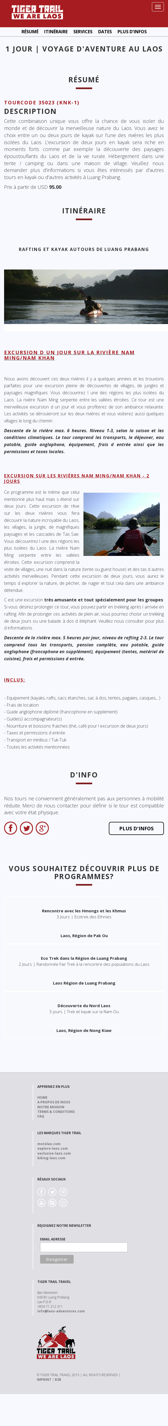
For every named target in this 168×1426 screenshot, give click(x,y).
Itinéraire (56, 32)
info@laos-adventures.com (61, 1311)
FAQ (40, 1116)
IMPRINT (44, 1379)
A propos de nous (53, 1102)
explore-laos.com (52, 1148)
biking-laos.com (51, 1158)
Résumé (30, 32)
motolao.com (49, 1144)
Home (42, 1097)
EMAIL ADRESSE (52, 1239)
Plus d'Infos (132, 32)
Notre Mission (50, 1107)
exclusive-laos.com (54, 1153)
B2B (58, 1379)
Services (82, 32)
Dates (105, 32)
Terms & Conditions (56, 1111)
